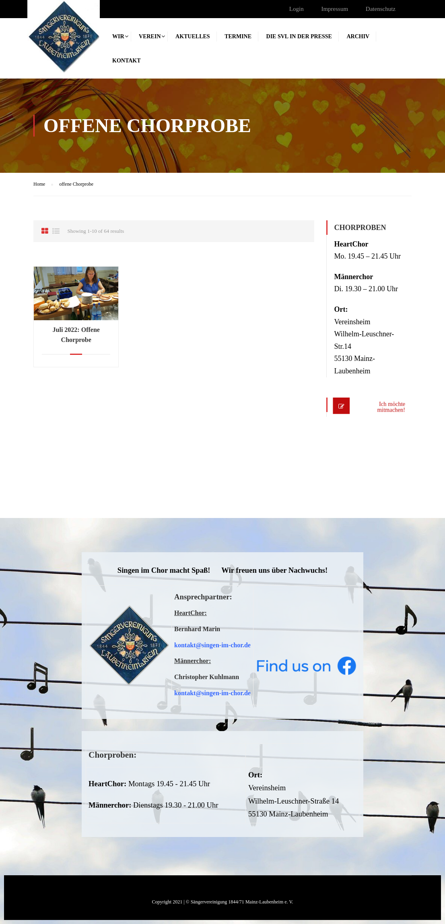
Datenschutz (381, 9)
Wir (118, 36)
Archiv (357, 36)
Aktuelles (192, 36)
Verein (150, 36)
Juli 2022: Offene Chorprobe (76, 334)
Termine (238, 36)
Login (296, 9)
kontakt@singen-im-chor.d (211, 645)
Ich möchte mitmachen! (389, 406)
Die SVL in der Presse (299, 36)
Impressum (334, 9)
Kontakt (126, 61)
